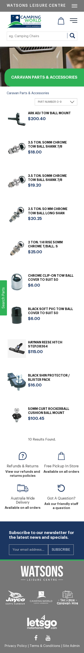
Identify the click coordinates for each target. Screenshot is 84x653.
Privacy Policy (15, 646)
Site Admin (71, 646)
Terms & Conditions (45, 646)
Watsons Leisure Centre (36, 5)
